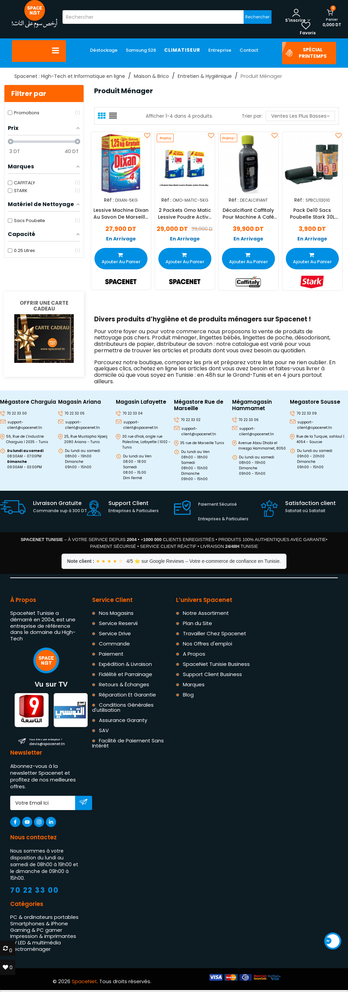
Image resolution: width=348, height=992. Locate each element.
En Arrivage (121, 239)
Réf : (109, 200)
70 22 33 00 (34, 890)
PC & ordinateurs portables (44, 917)
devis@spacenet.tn (47, 741)
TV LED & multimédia (35, 942)
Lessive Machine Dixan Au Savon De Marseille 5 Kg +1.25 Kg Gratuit (121, 213)
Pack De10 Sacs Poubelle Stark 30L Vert (312, 213)
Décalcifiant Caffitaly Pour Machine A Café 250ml (248, 213)
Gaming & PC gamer (36, 930)
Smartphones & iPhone (39, 923)
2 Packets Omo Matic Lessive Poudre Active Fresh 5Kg (184, 213)
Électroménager (30, 949)
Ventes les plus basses (300, 116)
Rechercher (257, 17)
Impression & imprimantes (43, 936)
